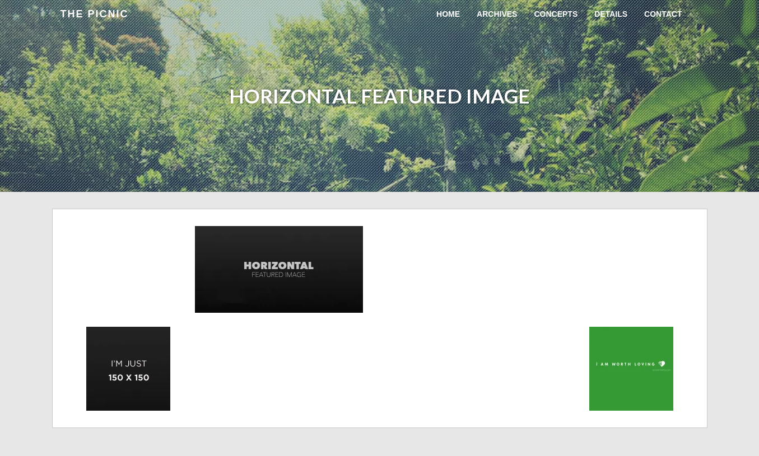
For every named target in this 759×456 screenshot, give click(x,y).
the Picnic (94, 14)
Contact (663, 14)
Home (448, 14)
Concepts (556, 14)
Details (610, 14)
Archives (497, 14)
